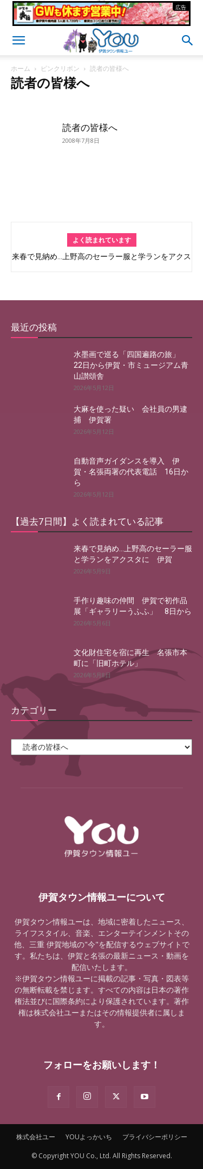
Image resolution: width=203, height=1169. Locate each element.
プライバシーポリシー (154, 1136)
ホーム (20, 68)
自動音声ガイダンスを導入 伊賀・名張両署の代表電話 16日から (131, 472)
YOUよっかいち (89, 1136)
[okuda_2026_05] (101, 21)
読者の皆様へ (89, 127)
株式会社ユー (35, 1136)
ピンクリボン (60, 68)
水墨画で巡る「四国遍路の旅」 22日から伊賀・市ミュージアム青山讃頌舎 (131, 365)
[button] (18, 40)
